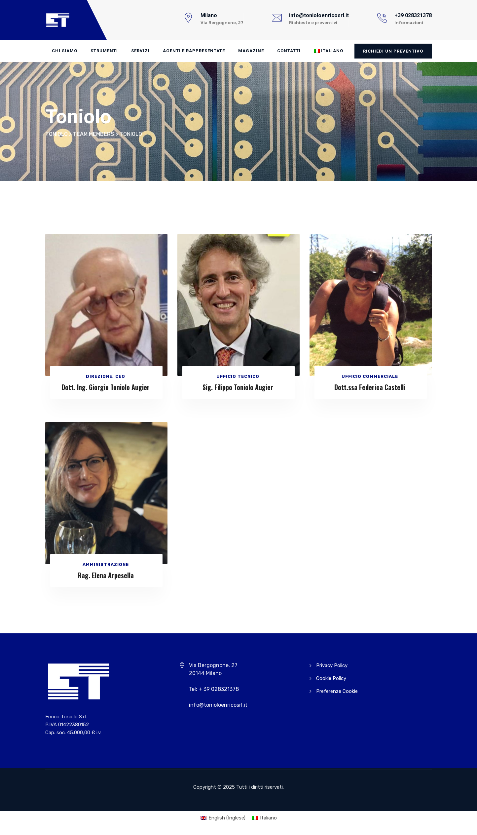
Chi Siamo (64, 50)
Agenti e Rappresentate (194, 50)
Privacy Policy (332, 665)
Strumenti (104, 50)
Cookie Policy (331, 678)
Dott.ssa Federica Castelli (369, 387)
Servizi (140, 50)
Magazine (251, 50)
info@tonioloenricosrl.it (218, 705)
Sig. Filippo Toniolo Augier (237, 387)
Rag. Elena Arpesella (106, 575)
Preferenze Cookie (337, 691)
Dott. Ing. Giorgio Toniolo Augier (105, 387)
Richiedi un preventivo (393, 51)
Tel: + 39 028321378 (214, 689)
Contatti (289, 50)
